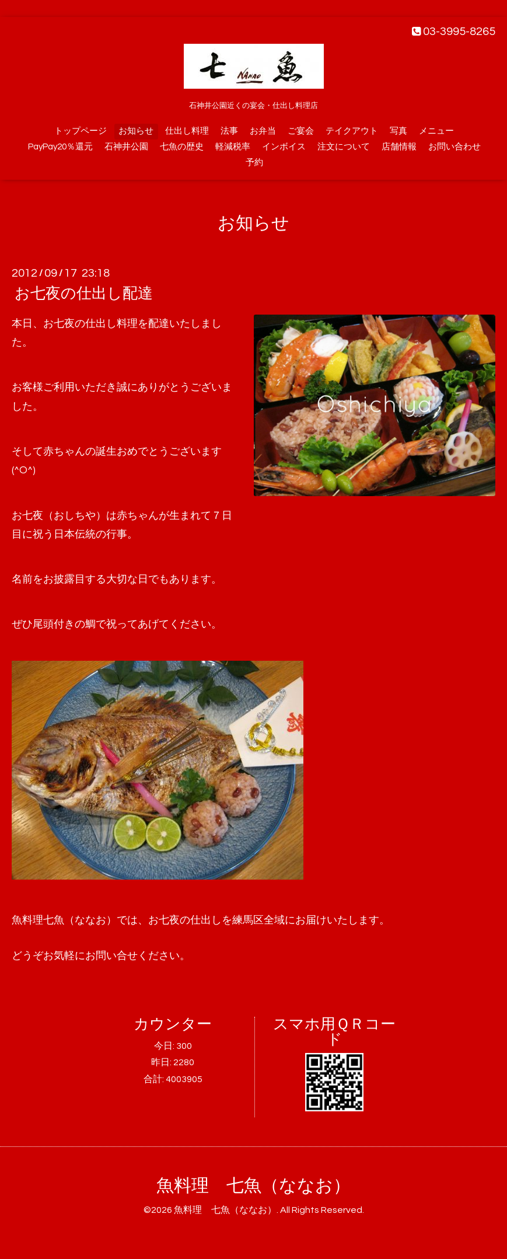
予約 (254, 162)
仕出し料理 (187, 131)
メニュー (436, 131)
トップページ (80, 131)
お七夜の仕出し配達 (84, 293)
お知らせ (135, 131)
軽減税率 (232, 146)
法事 (229, 131)
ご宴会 (301, 131)
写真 (398, 131)
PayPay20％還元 (60, 146)
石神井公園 (126, 146)
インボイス (284, 146)
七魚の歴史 (182, 146)
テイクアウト (352, 131)
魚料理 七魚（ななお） (253, 1186)
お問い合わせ (454, 146)
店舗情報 (399, 146)
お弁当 (263, 131)
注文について (343, 146)
